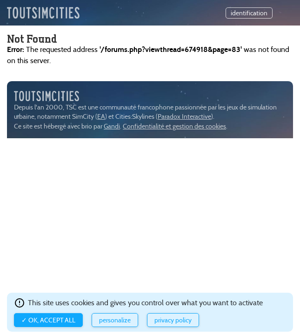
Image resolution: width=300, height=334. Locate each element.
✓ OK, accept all (48, 320)
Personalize (115, 320)
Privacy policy (173, 320)
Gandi (112, 126)
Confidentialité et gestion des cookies (174, 126)
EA (101, 117)
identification (249, 13)
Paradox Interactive (184, 117)
